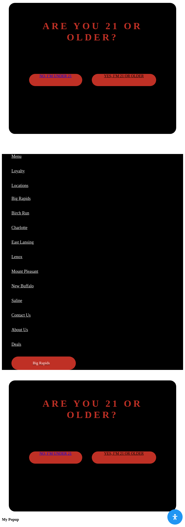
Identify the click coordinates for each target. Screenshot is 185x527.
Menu (16, 156)
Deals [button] (16, 344)
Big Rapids (21, 198)
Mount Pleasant (24, 271)
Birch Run (20, 213)
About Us (19, 329)
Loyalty (18, 171)
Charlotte (19, 227)
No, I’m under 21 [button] (55, 76)
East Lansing (22, 242)
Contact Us (21, 315)
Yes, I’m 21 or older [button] (124, 76)
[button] (43, 363)
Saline (16, 300)
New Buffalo (22, 286)
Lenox (16, 256)
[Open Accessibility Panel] (175, 517)
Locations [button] (19, 185)
